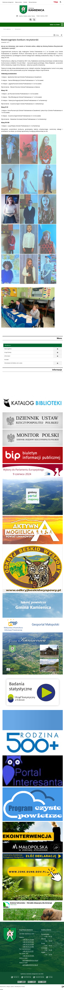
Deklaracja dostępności (8, 2)
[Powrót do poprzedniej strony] (61, 35)
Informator (7, 356)
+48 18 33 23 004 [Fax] (28, 956)
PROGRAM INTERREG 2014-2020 (13, 363)
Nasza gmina (7, 349)
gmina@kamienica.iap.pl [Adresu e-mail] (30, 965)
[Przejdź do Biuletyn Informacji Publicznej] (55, 2)
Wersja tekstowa (32, 2)
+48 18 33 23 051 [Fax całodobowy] (28, 951)
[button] (34, 19)
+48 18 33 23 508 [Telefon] (28, 944)
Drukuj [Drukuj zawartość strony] (56, 35)
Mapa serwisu (18, 2)
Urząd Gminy (7, 352)
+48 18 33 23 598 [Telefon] (28, 947)
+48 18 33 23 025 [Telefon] (28, 942)
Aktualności (8, 345)
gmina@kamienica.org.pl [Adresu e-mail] (30, 960)
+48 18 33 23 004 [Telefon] (28, 939)
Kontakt (25, 2)
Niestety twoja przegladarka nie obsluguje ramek (32, 383)
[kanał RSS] (61, 2)
